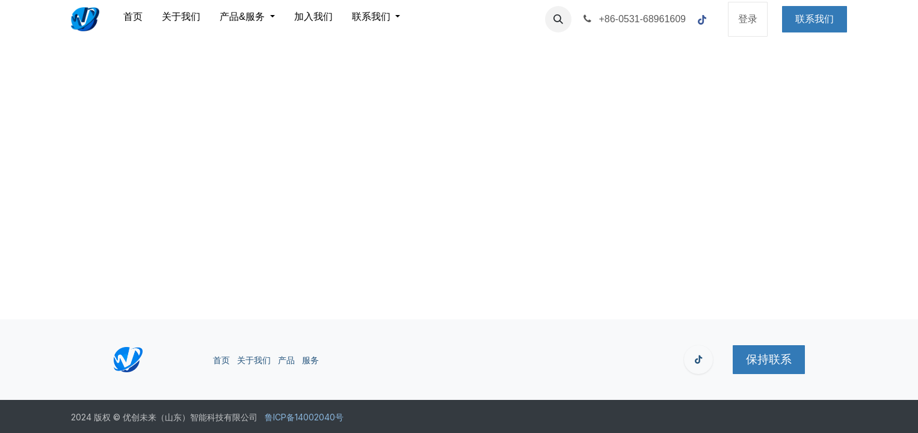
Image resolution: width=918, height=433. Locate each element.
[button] (558, 19)
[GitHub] (698, 359)
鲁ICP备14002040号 (304, 417)
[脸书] (702, 20)
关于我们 (254, 360)
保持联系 (769, 359)
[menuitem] (133, 19)
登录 (747, 19)
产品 (286, 360)
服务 (310, 360)
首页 (221, 360)
